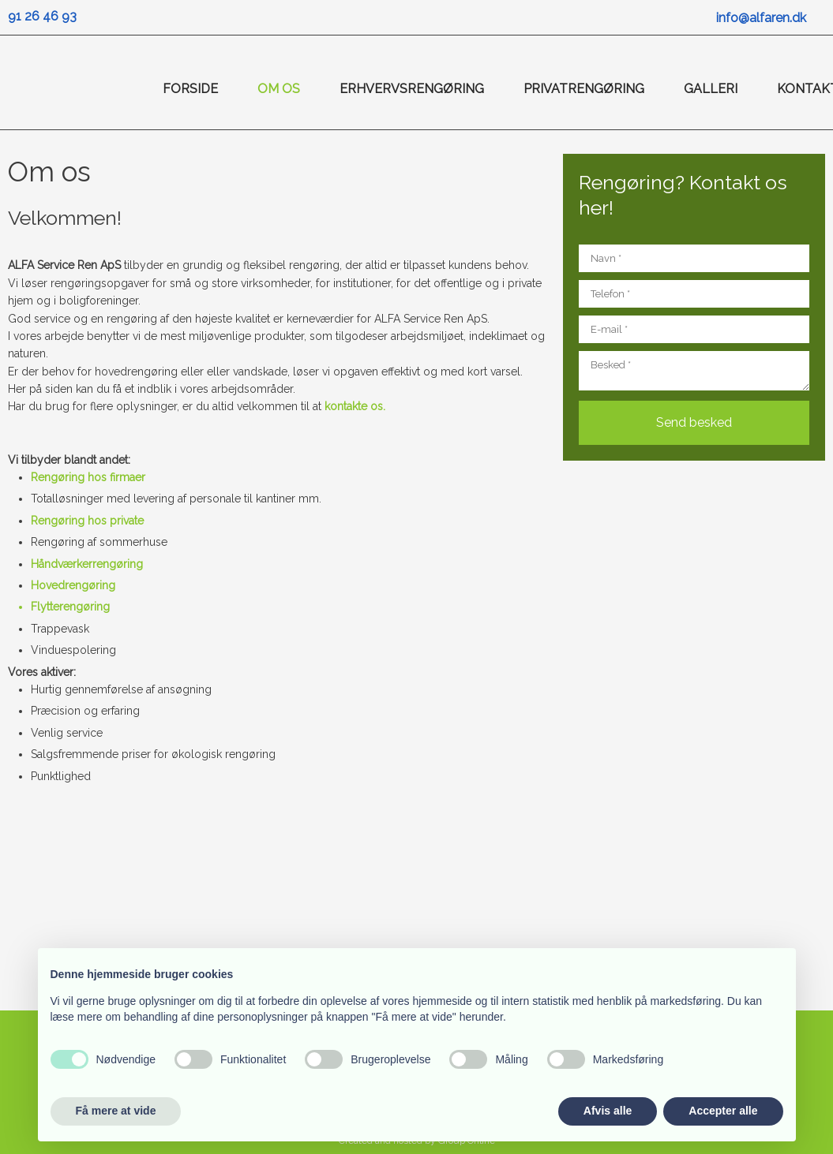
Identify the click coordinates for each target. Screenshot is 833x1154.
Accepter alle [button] (723, 1110)
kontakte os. (355, 406)
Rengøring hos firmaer (88, 477)
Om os (278, 88)
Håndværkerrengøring (87, 564)
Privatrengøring (583, 88)
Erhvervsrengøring (412, 88)
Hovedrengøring (73, 585)
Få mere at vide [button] (116, 1110)
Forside (190, 88)
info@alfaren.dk (761, 17)
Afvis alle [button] (607, 1110)
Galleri (710, 88)
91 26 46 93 (42, 16)
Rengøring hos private (87, 520)
